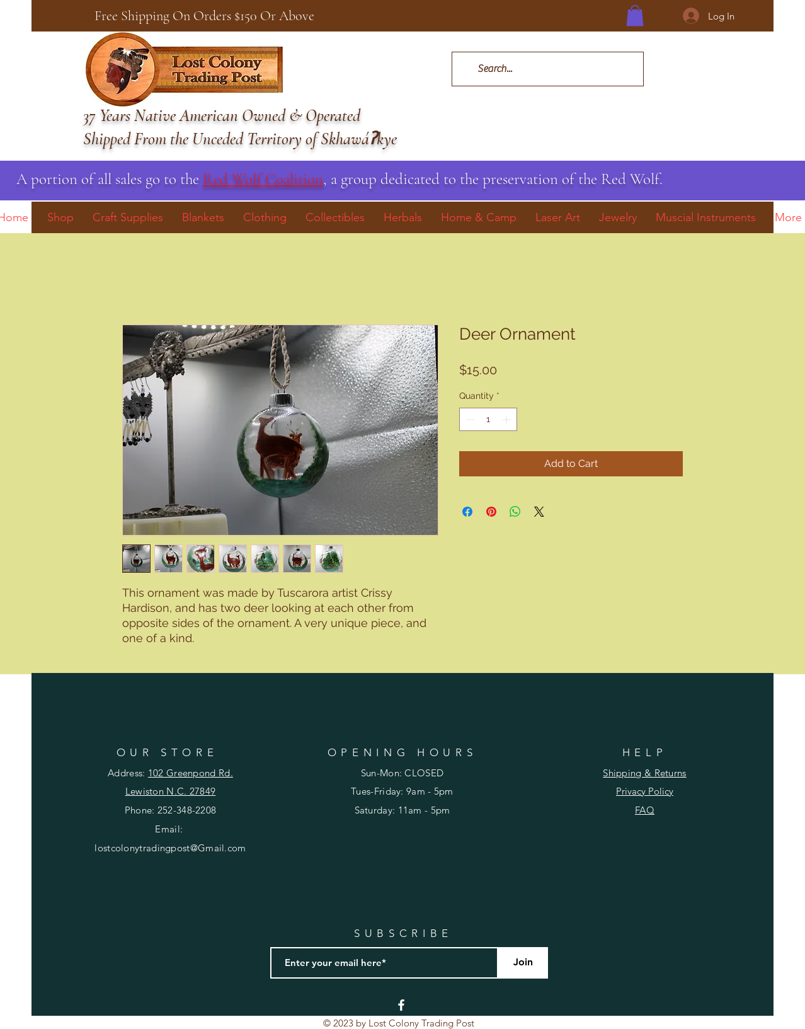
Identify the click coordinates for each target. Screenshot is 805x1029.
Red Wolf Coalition (263, 179)
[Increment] (507, 419)
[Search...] (547, 69)
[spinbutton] (488, 419)
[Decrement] (469, 419)
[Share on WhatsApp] (515, 511)
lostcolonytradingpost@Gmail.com (170, 848)
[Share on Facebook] (467, 511)
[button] (635, 15)
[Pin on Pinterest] (491, 511)
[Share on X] (539, 511)
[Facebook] (401, 1005)
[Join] (523, 963)
